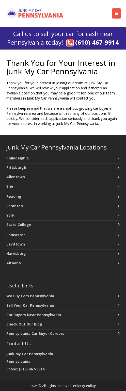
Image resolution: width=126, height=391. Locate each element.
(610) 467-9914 (97, 42)
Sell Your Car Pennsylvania (30, 305)
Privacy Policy (84, 385)
